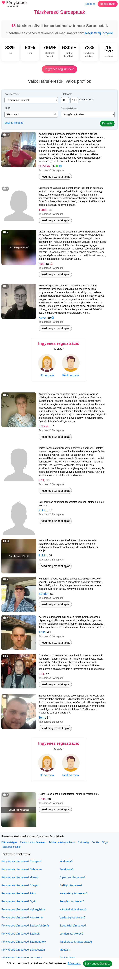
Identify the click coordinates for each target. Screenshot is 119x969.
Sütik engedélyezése (97, 963)
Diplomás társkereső (72, 877)
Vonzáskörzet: (70, 108)
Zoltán (43, 510)
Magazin (65, 949)
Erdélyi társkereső (71, 885)
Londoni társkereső (71, 933)
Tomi (42, 717)
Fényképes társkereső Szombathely (23, 941)
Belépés (90, 3)
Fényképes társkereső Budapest (21, 861)
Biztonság (83, 842)
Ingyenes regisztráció (59, 69)
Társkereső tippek (11, 846)
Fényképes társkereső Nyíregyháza (23, 909)
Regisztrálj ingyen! (99, 33)
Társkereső (66, 869)
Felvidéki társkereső (72, 901)
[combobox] (31, 114)
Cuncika (44, 166)
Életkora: (67, 94)
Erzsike (44, 426)
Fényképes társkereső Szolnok (20, 933)
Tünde (43, 209)
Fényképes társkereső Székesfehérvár (25, 925)
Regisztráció (107, 3)
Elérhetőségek (9, 842)
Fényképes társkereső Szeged (20, 885)
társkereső (66, 861)
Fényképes (14, 4)
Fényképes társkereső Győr (18, 901)
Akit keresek (12, 94)
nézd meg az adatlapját (55, 176)
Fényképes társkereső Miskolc (20, 877)
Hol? (7, 108)
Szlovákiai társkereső (73, 925)
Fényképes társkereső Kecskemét (22, 917)
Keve (42, 317)
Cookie (95, 842)
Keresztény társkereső (73, 893)
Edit (41, 480)
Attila (42, 632)
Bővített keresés (13, 122)
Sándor (43, 593)
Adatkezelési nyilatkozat (62, 842)
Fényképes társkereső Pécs (18, 893)
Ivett (41, 263)
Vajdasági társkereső (72, 917)
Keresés (107, 123)
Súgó (105, 842)
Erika (42, 799)
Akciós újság (67, 957)
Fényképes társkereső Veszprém (21, 957)
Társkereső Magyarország (76, 941)
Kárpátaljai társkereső (73, 909)
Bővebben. (74, 963)
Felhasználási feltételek (33, 842)
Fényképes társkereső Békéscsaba (23, 949)
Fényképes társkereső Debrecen (21, 869)
